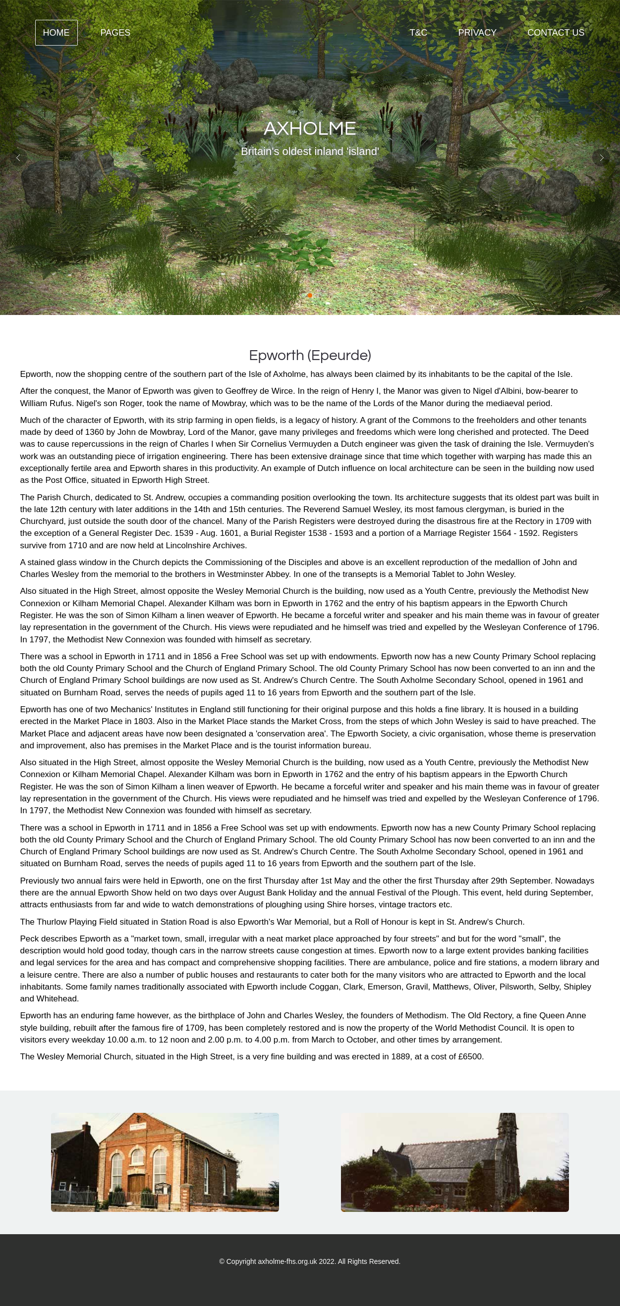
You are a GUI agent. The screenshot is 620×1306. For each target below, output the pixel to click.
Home (56, 33)
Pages (116, 33)
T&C (418, 33)
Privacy (477, 33)
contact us (555, 33)
